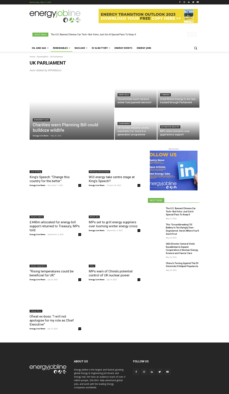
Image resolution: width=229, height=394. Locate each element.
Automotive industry (170, 127)
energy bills (124, 95)
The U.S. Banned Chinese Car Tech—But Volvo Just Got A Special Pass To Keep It (93, 34)
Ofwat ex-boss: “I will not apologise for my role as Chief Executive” (52, 320)
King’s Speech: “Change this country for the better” (50, 179)
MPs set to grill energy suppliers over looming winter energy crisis (113, 224)
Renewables (42, 56)
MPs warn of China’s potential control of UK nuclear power (111, 273)
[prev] (189, 35)
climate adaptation (38, 266)
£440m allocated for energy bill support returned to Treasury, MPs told (55, 226)
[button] (195, 48)
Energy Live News (37, 185)
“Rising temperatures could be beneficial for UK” (52, 273)
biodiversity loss (41, 120)
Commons (165, 95)
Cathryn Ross (36, 311)
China (92, 266)
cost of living (36, 172)
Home (32, 56)
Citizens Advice (37, 217)
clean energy (124, 123)
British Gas (94, 217)
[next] (195, 35)
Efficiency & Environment (99, 172)
